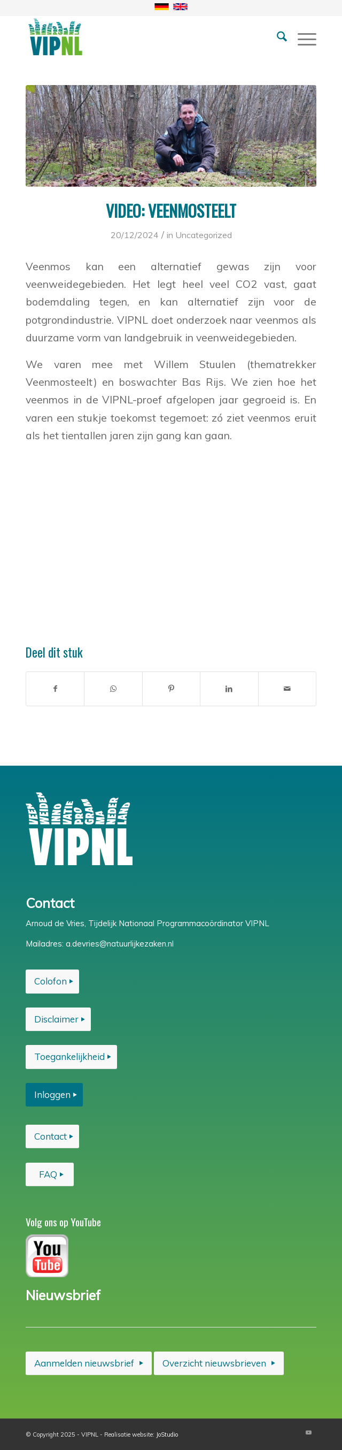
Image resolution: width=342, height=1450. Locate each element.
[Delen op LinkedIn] (229, 689)
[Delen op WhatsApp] (113, 689)
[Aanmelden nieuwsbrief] (89, 1363)
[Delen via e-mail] (287, 689)
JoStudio (167, 1434)
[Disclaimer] (58, 1019)
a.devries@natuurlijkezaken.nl (120, 943)
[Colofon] (52, 981)
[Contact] (52, 1136)
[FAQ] (50, 1174)
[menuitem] (276, 37)
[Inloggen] (54, 1094)
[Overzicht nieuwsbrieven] (219, 1363)
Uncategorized (203, 235)
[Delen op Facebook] (55, 689)
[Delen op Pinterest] (171, 689)
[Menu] (301, 37)
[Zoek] (276, 37)
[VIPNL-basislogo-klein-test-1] (142, 37)
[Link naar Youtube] (308, 1432)
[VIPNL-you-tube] (47, 1255)
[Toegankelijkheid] (71, 1057)
